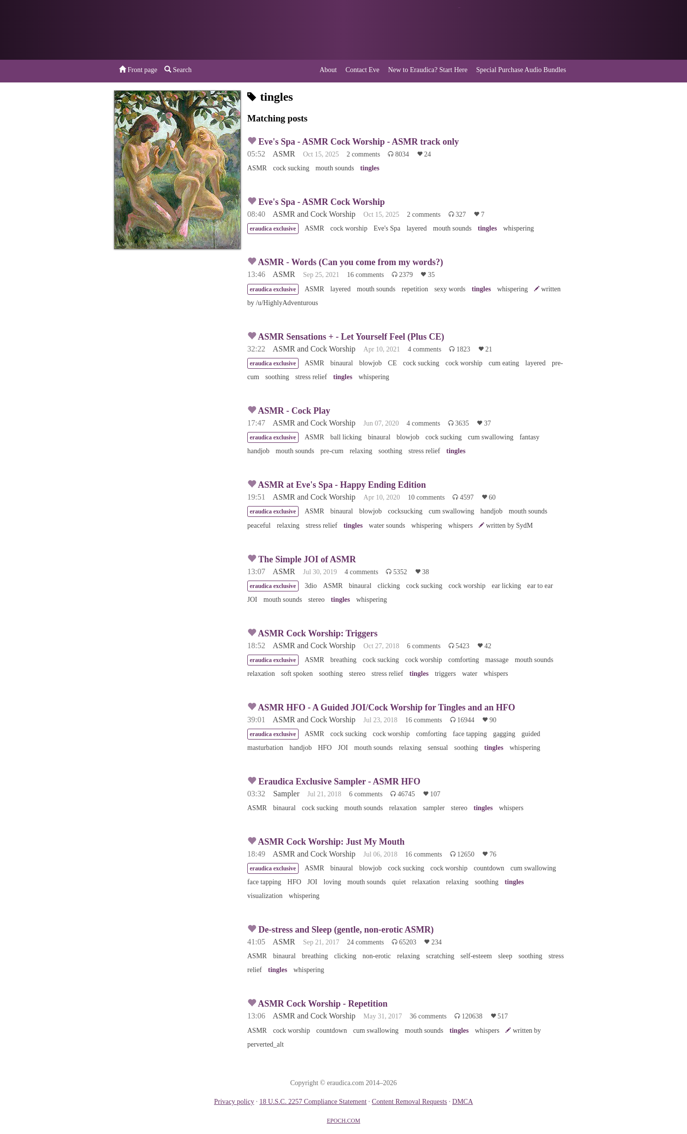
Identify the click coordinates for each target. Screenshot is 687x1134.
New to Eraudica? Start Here (427, 70)
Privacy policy (234, 1101)
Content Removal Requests (409, 1101)
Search (178, 70)
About (328, 70)
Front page (138, 70)
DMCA (462, 1101)
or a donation (522, 30)
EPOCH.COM (343, 1121)
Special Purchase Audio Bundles (521, 70)
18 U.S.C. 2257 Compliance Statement (312, 1101)
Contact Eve (362, 70)
